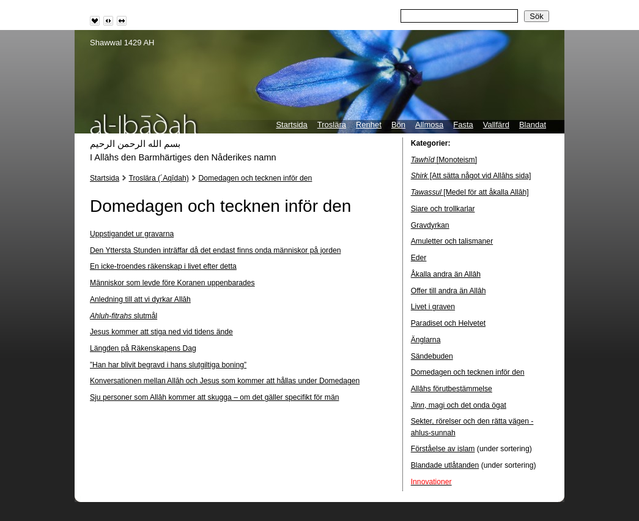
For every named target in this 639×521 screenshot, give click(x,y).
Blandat (532, 124)
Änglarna (426, 339)
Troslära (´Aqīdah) (159, 178)
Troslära (331, 124)
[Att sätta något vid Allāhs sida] (471, 175)
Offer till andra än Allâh (448, 291)
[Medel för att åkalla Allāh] (470, 192)
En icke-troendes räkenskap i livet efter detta (163, 266)
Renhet (369, 124)
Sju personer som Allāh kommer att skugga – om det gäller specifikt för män (214, 397)
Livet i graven (433, 306)
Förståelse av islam (443, 448)
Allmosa (429, 124)
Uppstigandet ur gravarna (132, 234)
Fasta (463, 124)
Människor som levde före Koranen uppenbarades (172, 283)
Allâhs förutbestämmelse (451, 388)
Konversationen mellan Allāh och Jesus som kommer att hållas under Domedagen (225, 381)
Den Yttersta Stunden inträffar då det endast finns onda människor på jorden (215, 250)
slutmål (123, 316)
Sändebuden (432, 356)
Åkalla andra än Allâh (446, 274)
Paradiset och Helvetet (448, 323)
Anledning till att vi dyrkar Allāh (140, 299)
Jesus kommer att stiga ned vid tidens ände (161, 332)
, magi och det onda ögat (458, 405)
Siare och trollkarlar (443, 208)
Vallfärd (496, 124)
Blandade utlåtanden (445, 465)
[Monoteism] (444, 160)
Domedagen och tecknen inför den (255, 178)
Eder (419, 257)
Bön (398, 124)
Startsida (291, 124)
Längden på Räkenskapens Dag (143, 348)
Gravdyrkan (430, 225)
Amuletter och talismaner (452, 241)
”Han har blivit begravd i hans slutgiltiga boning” (168, 365)
